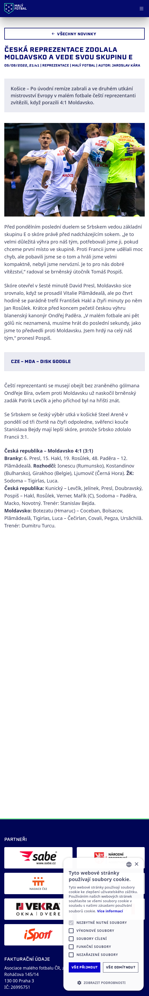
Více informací (110, 911)
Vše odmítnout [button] (120, 967)
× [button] (136, 864)
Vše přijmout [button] (84, 967)
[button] (103, 982)
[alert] (103, 924)
